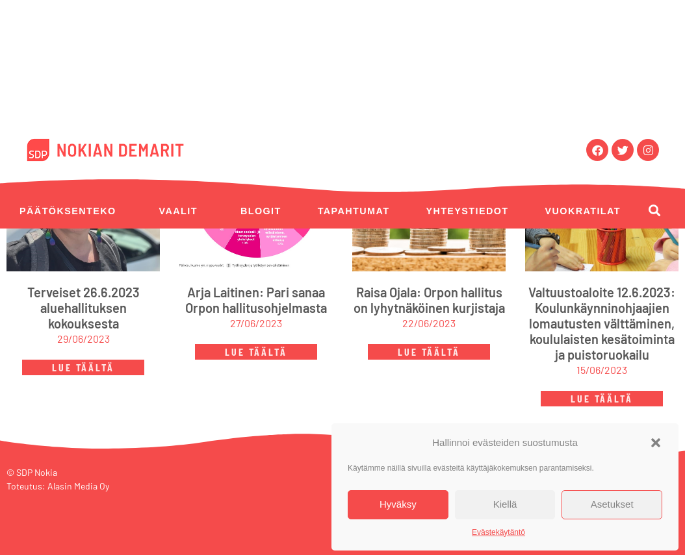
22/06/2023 (429, 325)
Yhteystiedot (467, 211)
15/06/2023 (601, 372)
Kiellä (505, 504)
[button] (655, 442)
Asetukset (612, 504)
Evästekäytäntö (498, 532)
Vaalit (178, 211)
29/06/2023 (83, 341)
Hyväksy (398, 504)
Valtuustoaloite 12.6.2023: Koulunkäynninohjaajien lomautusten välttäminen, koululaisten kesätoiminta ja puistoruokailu (601, 326)
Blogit (260, 211)
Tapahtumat (354, 211)
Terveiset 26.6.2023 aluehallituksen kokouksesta (83, 310)
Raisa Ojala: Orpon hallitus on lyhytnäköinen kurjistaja (429, 302)
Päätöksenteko (67, 211)
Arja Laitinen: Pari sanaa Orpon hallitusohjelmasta (256, 302)
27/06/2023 (256, 325)
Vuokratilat (583, 211)
